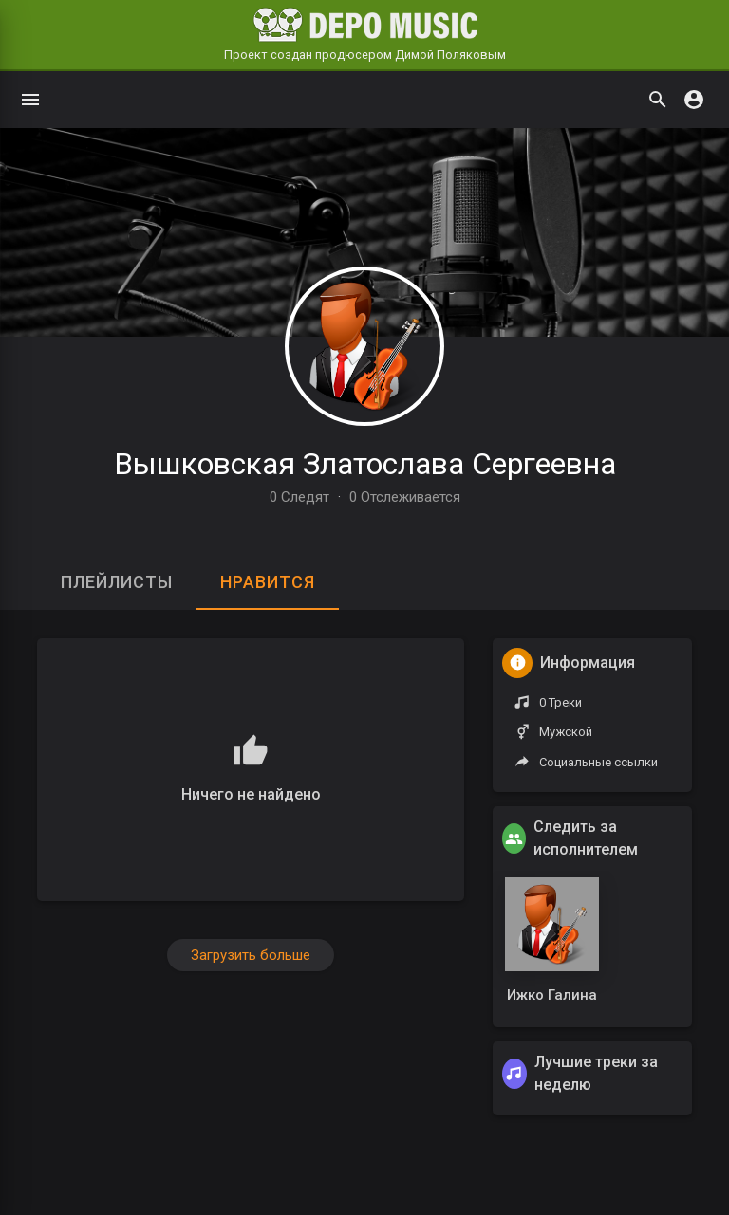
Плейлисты (117, 582)
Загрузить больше (250, 955)
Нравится (267, 582)
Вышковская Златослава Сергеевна (365, 464)
